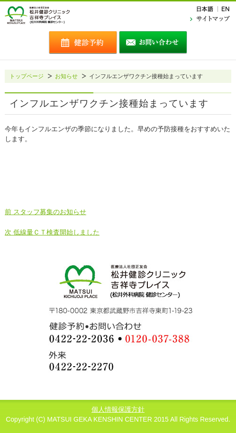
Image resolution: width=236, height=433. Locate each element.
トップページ (26, 76)
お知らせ (66, 76)
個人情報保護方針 (118, 409)
